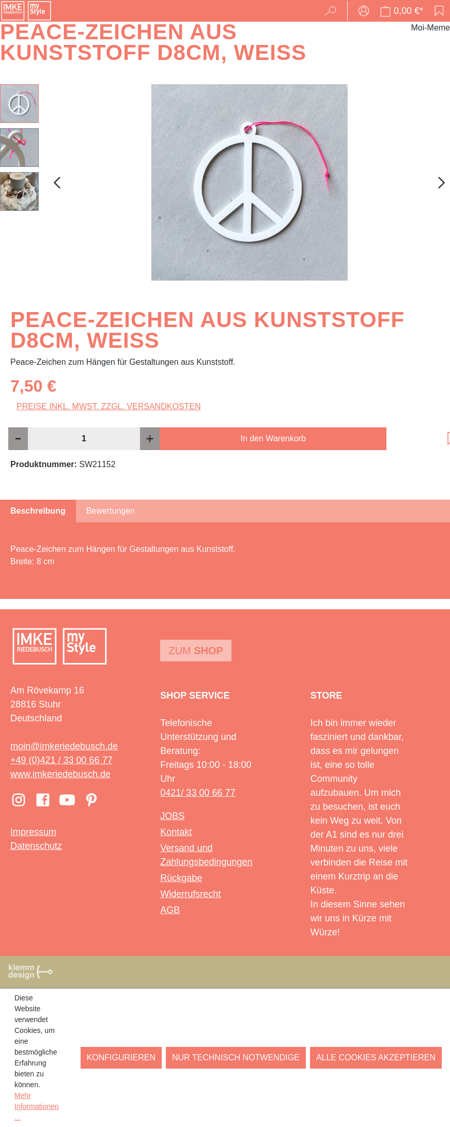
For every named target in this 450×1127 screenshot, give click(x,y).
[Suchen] (333, 11)
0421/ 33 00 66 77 (197, 793)
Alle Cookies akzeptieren (376, 1057)
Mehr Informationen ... (36, 1106)
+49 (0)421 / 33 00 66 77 (61, 760)
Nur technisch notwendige (236, 1057)
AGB (170, 910)
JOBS (172, 816)
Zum (195, 650)
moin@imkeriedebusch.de (64, 746)
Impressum (33, 832)
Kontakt (176, 832)
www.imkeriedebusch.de (60, 774)
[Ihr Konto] (364, 11)
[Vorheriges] (57, 182)
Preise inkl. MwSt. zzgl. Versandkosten (109, 406)
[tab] (38, 511)
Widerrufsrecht (190, 894)
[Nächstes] (441, 182)
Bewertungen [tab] (110, 510)
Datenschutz (36, 846)
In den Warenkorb (273, 438)
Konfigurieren (121, 1057)
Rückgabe (181, 878)
